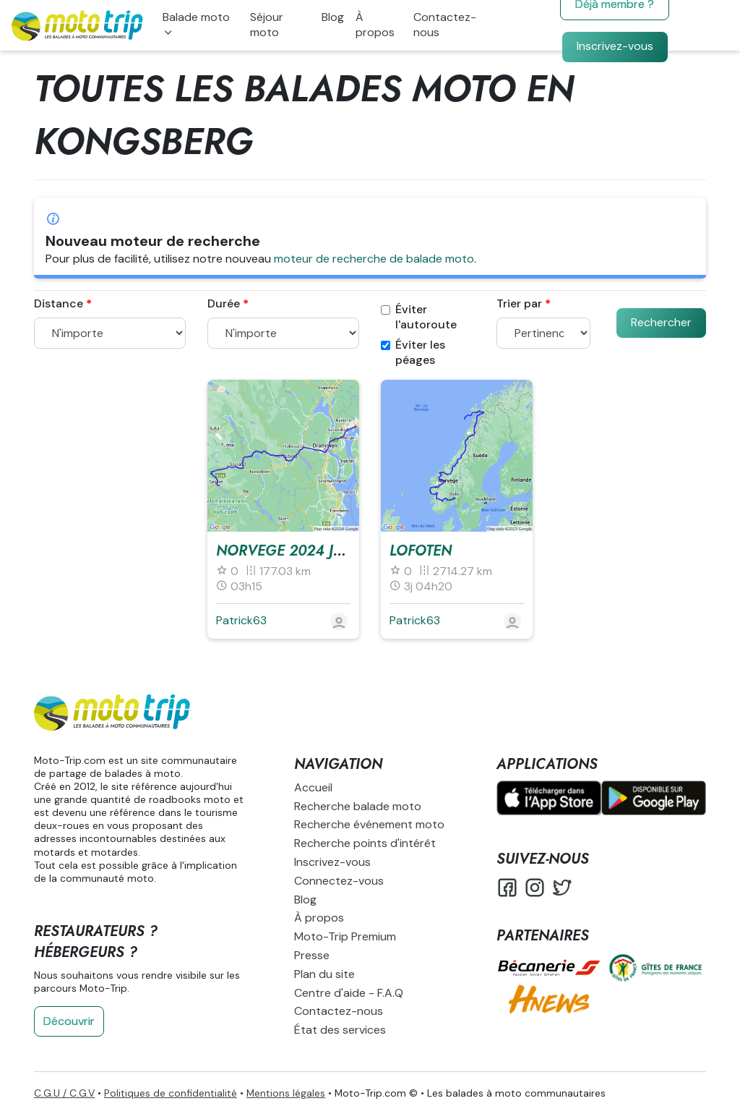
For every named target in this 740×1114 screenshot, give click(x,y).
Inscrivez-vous (615, 46)
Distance (58, 304)
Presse (312, 955)
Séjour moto (266, 24)
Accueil (313, 787)
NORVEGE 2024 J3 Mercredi (316, 550)
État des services (340, 1029)
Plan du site (324, 974)
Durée (223, 304)
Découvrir (69, 1021)
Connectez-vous (339, 880)
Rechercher (661, 322)
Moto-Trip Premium (345, 936)
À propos (375, 24)
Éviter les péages (413, 352)
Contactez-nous (444, 24)
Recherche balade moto (357, 806)
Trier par (519, 304)
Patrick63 (241, 620)
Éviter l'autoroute (419, 317)
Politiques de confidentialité (170, 1093)
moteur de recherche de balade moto (374, 258)
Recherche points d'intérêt (365, 843)
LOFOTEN (421, 550)
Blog (333, 17)
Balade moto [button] (196, 17)
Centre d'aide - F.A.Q (348, 992)
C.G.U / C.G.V (64, 1093)
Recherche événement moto (369, 824)
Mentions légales (285, 1093)
